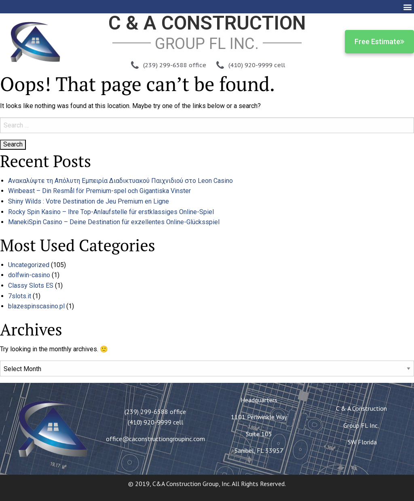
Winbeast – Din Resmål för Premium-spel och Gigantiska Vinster (99, 191)
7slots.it (19, 296)
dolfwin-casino (29, 275)
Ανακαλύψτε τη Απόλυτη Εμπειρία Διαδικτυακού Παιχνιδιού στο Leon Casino (120, 181)
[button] (407, 6)
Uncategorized (28, 265)
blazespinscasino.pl (36, 306)
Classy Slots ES (30, 285)
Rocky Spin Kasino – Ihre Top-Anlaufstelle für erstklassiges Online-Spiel (111, 212)
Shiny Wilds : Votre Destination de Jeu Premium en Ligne (88, 201)
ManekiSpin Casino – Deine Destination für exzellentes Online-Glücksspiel (114, 222)
